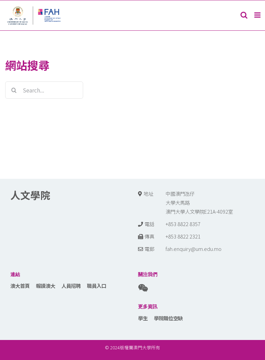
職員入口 (96, 285)
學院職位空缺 (168, 318)
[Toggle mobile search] (244, 15)
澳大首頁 (20, 285)
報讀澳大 (45, 285)
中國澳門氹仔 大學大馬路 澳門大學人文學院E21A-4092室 (199, 202)
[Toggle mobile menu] (258, 15)
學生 (143, 318)
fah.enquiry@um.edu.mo (194, 248)
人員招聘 (71, 285)
